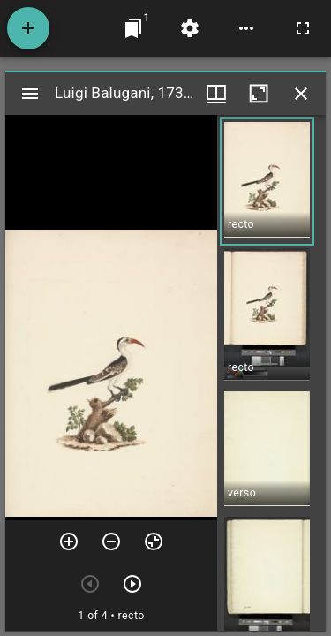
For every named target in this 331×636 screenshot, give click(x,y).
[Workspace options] (246, 28)
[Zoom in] (69, 541)
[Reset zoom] (153, 541)
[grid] (271, 373)
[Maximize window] (258, 93)
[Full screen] (303, 28)
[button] (267, 181)
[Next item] (132, 584)
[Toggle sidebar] (30, 93)
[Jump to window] (133, 28)
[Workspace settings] (190, 28)
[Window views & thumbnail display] (216, 93)
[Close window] (301, 93)
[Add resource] (28, 28)
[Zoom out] (111, 541)
